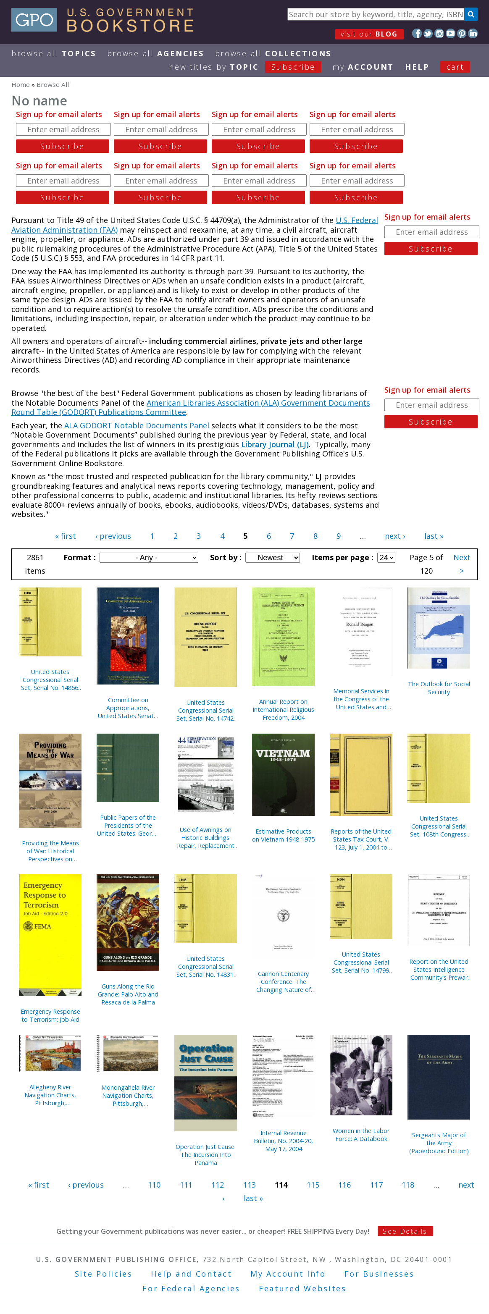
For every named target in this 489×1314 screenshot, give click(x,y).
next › (395, 536)
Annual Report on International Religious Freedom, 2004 (283, 709)
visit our (369, 34)
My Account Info (288, 1274)
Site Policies (104, 1274)
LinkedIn (473, 33)
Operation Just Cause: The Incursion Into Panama (206, 1155)
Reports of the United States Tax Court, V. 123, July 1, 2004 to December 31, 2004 (361, 839)
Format (78, 557)
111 (186, 1185)
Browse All (53, 53)
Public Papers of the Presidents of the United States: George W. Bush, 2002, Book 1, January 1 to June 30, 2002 (128, 825)
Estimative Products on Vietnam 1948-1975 (283, 835)
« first (65, 536)
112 (217, 1185)
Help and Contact (191, 1274)
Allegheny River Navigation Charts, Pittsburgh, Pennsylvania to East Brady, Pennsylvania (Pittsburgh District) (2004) (50, 1095)
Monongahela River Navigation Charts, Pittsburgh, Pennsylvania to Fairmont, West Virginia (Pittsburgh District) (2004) (128, 1095)
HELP (417, 67)
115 (313, 1185)
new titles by (250, 67)
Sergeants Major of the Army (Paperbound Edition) (439, 1143)
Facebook (417, 33)
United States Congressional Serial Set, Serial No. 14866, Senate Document (50, 680)
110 (154, 1185)
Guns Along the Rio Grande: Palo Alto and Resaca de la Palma (128, 994)
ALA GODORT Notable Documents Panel (136, 425)
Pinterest (462, 33)
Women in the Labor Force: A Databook (361, 1135)
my (363, 67)
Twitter (428, 33)
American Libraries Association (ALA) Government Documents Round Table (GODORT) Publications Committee (190, 407)
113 (249, 1185)
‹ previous (113, 536)
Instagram (439, 33)
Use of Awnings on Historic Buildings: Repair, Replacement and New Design (205, 838)
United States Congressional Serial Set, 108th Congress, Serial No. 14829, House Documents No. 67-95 (439, 826)
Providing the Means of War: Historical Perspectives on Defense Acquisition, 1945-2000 (50, 851)
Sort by (224, 557)
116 (344, 1185)
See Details (405, 1231)
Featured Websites (303, 1288)
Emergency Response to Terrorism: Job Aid (50, 1015)
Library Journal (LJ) (275, 444)
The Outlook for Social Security (439, 688)
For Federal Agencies (191, 1288)
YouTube (450, 33)
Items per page (341, 557)
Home (20, 84)
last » (434, 536)
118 (408, 1185)
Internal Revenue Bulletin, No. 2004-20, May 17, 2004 (283, 1141)
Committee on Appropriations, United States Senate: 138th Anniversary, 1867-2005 (128, 708)
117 (376, 1185)
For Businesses (379, 1274)
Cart (455, 67)
